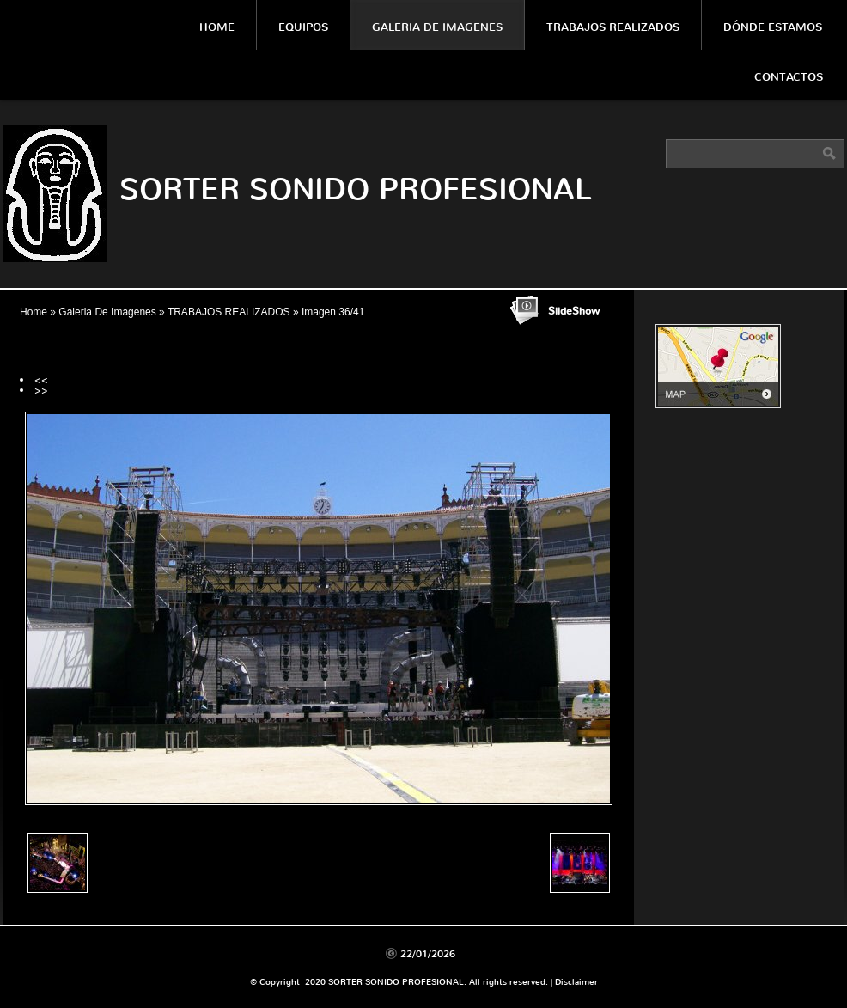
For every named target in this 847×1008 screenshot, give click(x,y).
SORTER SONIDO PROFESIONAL (355, 189)
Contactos (788, 77)
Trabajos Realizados (612, 27)
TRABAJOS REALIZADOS (229, 312)
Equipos (303, 27)
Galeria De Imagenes (437, 27)
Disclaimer (576, 981)
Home (217, 27)
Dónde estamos (772, 27)
